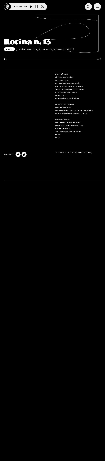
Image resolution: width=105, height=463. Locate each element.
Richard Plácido (64, 49)
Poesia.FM (20, 7)
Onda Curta (46, 49)
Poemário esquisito (27, 49)
